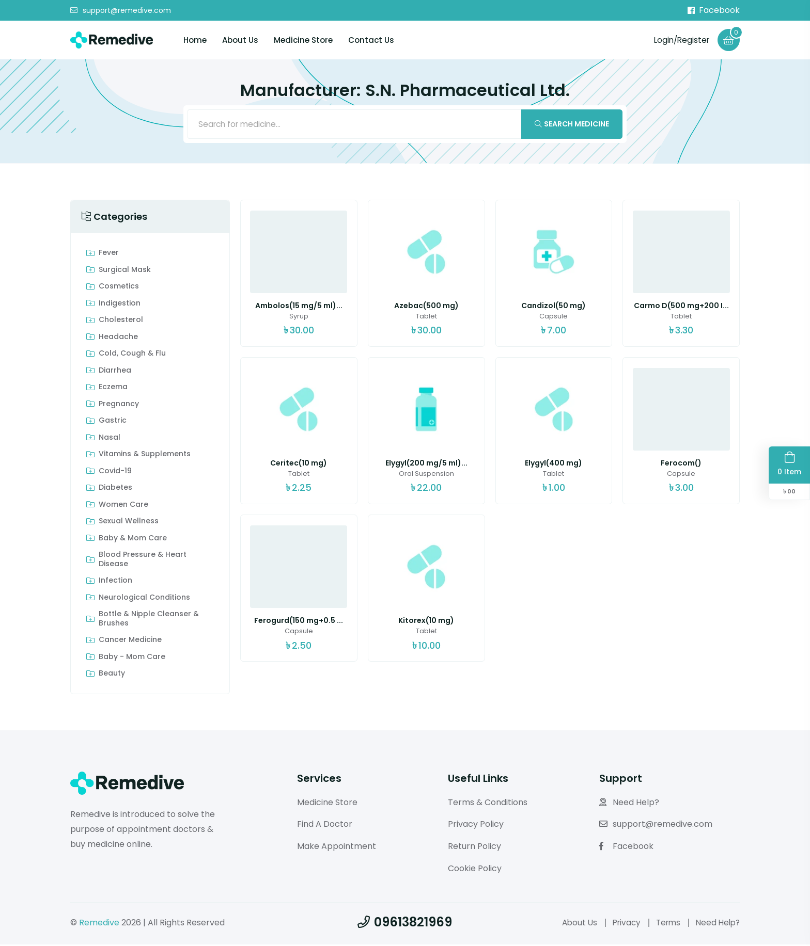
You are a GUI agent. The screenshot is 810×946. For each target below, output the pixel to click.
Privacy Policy (476, 826)
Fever (109, 255)
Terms (664, 924)
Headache (118, 338)
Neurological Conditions (144, 599)
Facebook (714, 10)
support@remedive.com (120, 10)
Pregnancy (119, 405)
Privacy (621, 924)
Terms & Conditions (487, 804)
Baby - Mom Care (132, 658)
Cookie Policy (475, 870)
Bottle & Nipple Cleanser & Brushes (149, 621)
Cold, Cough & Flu (132, 355)
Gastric (113, 422)
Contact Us (371, 40)
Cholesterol (121, 322)
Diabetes (115, 489)
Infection (115, 582)
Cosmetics (119, 288)
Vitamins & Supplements (145, 456)
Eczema (113, 389)
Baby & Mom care (133, 539)
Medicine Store (303, 40)
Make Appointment (336, 848)
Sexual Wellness (129, 523)
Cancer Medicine (130, 642)
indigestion (120, 305)
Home (195, 40)
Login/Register (679, 40)
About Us (240, 40)
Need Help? (629, 804)
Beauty (112, 675)
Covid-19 (115, 472)
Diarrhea (115, 372)
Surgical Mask (125, 271)
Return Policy (474, 848)
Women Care (123, 506)
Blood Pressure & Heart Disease (142, 561)
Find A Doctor (324, 826)
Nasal (109, 439)
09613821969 (404, 923)
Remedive (99, 924)
